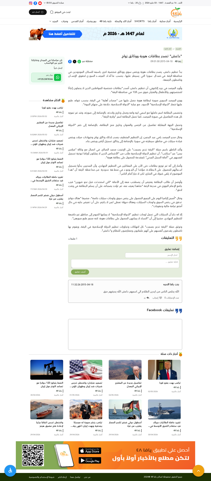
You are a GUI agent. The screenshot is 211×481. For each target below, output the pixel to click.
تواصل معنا (75, 477)
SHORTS (140, 21)
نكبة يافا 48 (105, 21)
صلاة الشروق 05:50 (55, 3)
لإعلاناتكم (62, 477)
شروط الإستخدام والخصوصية (41, 477)
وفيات (64, 21)
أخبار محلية (165, 21)
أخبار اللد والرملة (123, 21)
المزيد (54, 21)
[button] (157, 298)
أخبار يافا (152, 21)
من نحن (87, 477)
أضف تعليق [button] (80, 272)
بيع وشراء (91, 21)
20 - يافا (135, 3)
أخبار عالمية (168, 49)
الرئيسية (178, 21)
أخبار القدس (77, 21)
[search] (60, 12)
